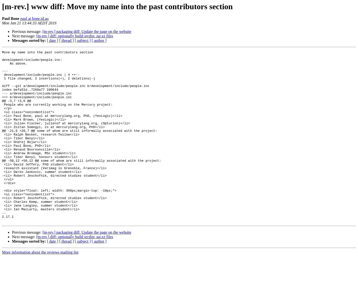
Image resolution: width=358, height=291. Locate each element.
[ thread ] (66, 40)
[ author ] (99, 40)
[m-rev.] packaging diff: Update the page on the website (87, 31)
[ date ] (52, 40)
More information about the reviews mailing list (40, 287)
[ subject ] (83, 40)
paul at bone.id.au (34, 18)
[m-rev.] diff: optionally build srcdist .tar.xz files (74, 36)
